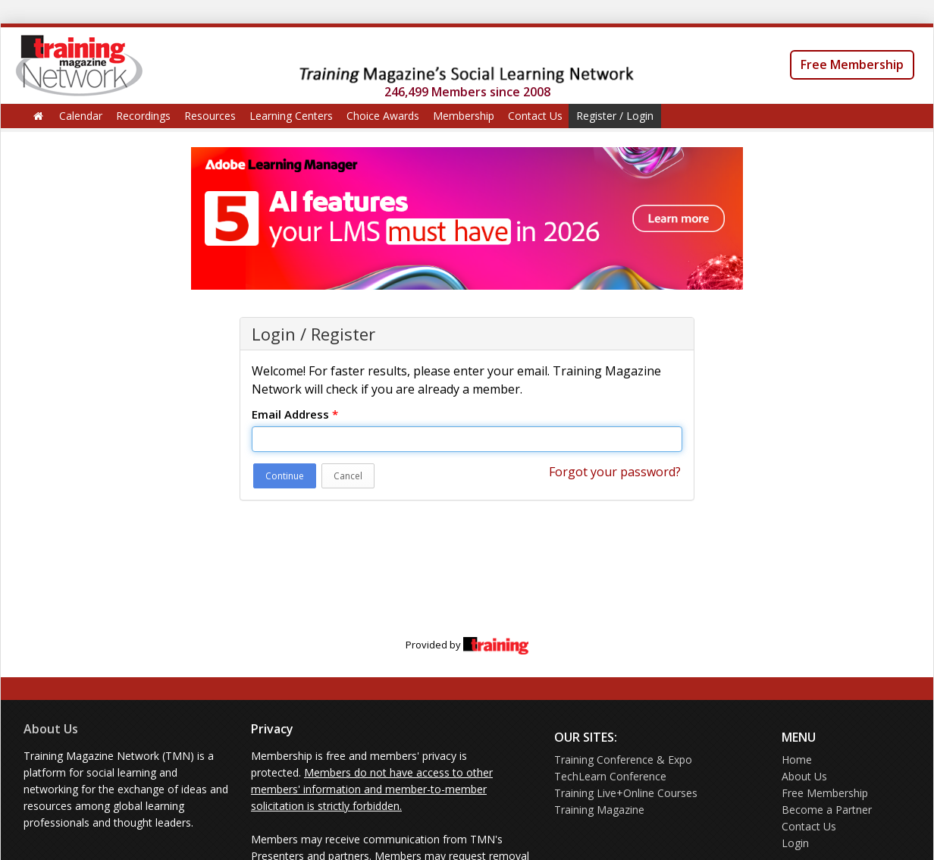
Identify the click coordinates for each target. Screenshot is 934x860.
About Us (51, 728)
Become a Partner (827, 809)
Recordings (143, 115)
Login (795, 843)
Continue (284, 475)
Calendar (80, 115)
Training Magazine (599, 809)
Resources (210, 115)
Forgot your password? (615, 471)
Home (797, 759)
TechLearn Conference (610, 776)
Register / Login (614, 115)
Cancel (348, 475)
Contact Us (535, 115)
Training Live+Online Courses (625, 793)
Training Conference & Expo (623, 759)
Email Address (295, 414)
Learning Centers (291, 115)
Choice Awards (382, 115)
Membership (463, 115)
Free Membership (852, 64)
